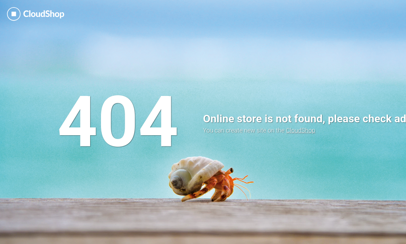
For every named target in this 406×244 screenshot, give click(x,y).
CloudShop (300, 130)
